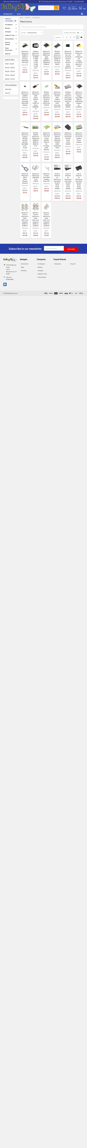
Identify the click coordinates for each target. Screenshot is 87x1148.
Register (72, 9)
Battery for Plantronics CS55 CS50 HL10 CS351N (35, 178)
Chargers (11, 32)
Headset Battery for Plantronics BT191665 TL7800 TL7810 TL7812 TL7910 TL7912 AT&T (35, 60)
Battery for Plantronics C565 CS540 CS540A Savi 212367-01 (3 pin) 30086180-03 (35, 101)
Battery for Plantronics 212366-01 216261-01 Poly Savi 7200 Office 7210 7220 (24, 57)
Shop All (7, 54)
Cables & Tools (11, 36)
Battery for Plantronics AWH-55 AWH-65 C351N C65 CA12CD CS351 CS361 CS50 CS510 (57, 141)
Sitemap (23, 270)
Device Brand (11, 39)
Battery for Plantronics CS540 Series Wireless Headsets (24, 179)
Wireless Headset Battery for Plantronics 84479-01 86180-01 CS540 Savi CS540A (46, 99)
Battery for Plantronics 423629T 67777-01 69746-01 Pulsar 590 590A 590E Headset (24, 99)
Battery (11, 29)
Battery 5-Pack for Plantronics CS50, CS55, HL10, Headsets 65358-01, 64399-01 (35, 220)
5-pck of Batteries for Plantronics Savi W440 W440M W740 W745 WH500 (68, 182)
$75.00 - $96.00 (10, 76)
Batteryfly (8, 90)
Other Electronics (11, 50)
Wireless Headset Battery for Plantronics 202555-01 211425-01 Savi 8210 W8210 (57, 58)
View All (7, 94)
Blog (19, 15)
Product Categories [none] (9, 21)
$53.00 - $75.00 (10, 72)
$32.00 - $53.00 (10, 68)
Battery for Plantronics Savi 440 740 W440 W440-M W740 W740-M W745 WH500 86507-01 (68, 60)
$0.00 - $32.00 (9, 64)
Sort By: (23, 33)
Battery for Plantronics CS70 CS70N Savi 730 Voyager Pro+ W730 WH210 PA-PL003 (78, 59)
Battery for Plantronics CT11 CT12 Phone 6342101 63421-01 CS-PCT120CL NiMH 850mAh (46, 142)
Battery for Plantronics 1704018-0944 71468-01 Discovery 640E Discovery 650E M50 (57, 100)
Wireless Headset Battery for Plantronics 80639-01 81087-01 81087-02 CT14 (35, 140)
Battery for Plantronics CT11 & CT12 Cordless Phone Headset (78, 138)
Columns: (58, 38)
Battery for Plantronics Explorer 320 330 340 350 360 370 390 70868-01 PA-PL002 (24, 141)
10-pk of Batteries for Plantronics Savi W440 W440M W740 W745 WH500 (57, 182)
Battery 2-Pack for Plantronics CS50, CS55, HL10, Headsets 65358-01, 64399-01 (46, 220)
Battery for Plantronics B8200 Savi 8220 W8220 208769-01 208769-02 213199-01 (46, 58)
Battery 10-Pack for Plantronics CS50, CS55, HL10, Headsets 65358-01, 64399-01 (25, 220)
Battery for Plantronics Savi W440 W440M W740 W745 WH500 (68, 139)
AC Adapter (11, 25)
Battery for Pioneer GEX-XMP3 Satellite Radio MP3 (46, 178)
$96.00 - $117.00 (10, 80)
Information (8, 15)
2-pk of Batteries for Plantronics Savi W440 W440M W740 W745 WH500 (78, 182)
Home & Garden (11, 44)
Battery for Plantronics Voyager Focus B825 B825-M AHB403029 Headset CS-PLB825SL (79, 100)
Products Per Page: (70, 33)
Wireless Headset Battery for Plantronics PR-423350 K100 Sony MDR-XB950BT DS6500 (68, 100)
